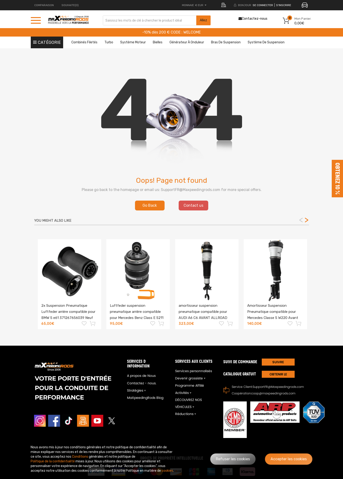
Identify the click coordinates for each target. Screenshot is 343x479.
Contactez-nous (253, 19)
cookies (167, 471)
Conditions (80, 457)
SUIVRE (278, 362)
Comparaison (44, 5)
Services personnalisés (193, 371)
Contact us (193, 205)
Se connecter (263, 5)
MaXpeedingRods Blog (145, 397)
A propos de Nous (141, 375)
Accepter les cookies (289, 459)
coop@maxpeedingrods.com (273, 393)
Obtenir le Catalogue (278, 375)
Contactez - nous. (141, 383)
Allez (203, 20)
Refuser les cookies (233, 459)
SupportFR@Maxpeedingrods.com (278, 387)
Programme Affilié (189, 385)
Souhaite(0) (70, 5)
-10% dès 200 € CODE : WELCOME (171, 32)
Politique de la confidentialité (53, 461)
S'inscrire (283, 5)
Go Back (150, 205)
